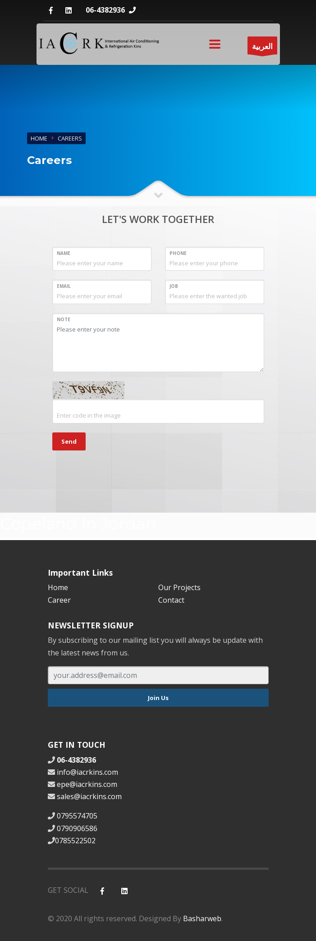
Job (173, 286)
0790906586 (77, 828)
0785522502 (75, 841)
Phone (178, 253)
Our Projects (179, 587)
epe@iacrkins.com (87, 784)
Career (59, 600)
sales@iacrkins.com (89, 796)
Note (63, 319)
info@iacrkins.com (87, 772)
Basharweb (202, 918)
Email (64, 286)
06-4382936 (105, 10)
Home (39, 138)
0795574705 (77, 816)
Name (63, 253)
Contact (171, 600)
